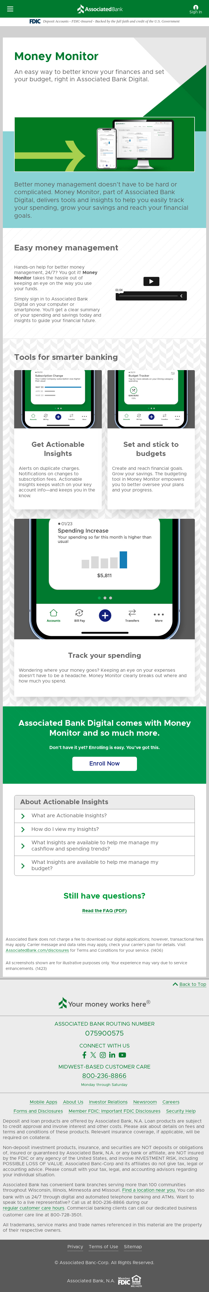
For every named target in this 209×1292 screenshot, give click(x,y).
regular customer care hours (33, 1208)
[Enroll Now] (104, 764)
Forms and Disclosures (38, 1111)
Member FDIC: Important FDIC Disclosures (115, 1111)
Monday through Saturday (104, 1085)
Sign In (195, 9)
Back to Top (189, 984)
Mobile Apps (43, 1102)
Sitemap (133, 1247)
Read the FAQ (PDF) (104, 911)
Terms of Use (103, 1247)
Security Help (181, 1111)
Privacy (75, 1247)
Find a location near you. (149, 1190)
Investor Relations (108, 1102)
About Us (73, 1102)
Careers (171, 1102)
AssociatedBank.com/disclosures (37, 951)
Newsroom (145, 1102)
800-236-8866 (104, 1076)
